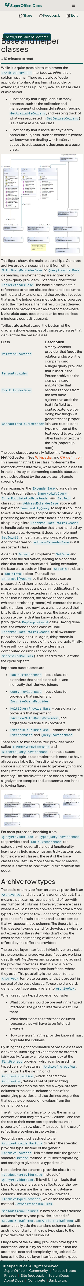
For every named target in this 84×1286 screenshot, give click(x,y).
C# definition (70, 457)
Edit (72, 15)
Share (25, 15)
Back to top (58, 1280)
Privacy (10, 1275)
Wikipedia (43, 457)
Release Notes (64, 1271)
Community (38, 1271)
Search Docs (58, 1275)
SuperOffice (14, 1271)
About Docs (13, 1280)
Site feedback (32, 1275)
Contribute (36, 1280)
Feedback (49, 15)
